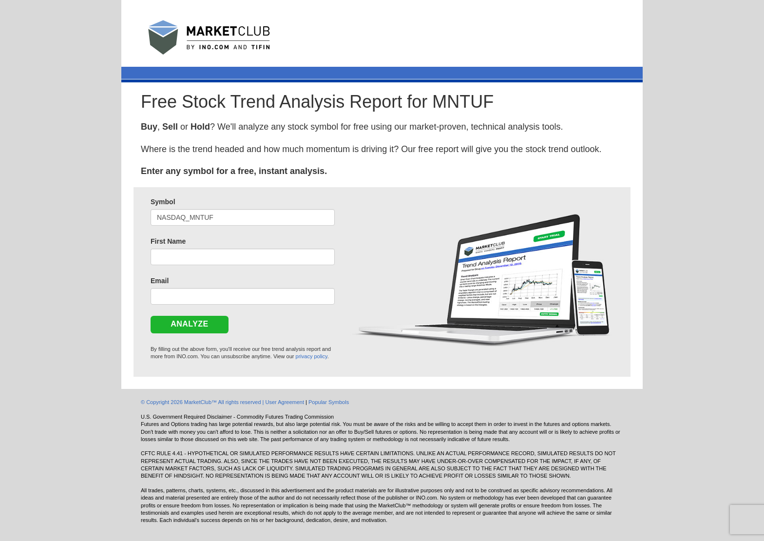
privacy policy (311, 356)
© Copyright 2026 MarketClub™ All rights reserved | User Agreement (223, 402)
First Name (168, 241)
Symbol (163, 202)
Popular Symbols (328, 402)
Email (160, 281)
